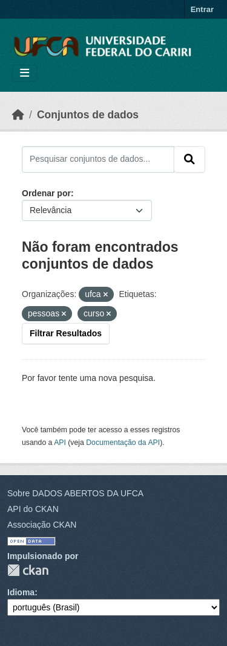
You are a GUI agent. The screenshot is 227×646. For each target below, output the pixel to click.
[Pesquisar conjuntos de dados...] (98, 159)
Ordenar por (46, 193)
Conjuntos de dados (88, 115)
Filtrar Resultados (66, 333)
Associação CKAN (41, 524)
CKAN (27, 570)
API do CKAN (33, 509)
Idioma (21, 592)
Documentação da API (123, 442)
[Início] (18, 115)
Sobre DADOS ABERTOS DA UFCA (75, 493)
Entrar (202, 9)
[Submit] (189, 159)
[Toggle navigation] (24, 73)
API (60, 442)
